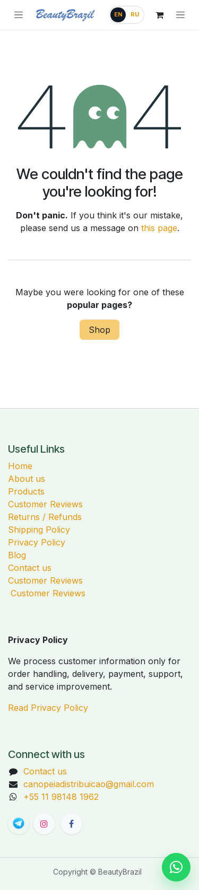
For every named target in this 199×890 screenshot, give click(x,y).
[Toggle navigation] (180, 14)
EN (118, 14)
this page (159, 228)
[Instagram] (44, 823)
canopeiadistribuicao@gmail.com (88, 784)
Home (20, 466)
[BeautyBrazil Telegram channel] (18, 823)
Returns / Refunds (45, 517)
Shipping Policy (39, 529)
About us (26, 478)
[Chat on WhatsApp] (176, 867)
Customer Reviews (45, 504)
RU (135, 14)
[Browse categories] (18, 14)
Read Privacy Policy (48, 707)
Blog (17, 555)
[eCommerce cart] (159, 14)
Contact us (29, 567)
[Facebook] (71, 823)
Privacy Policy (36, 542)
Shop (99, 329)
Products (26, 491)
